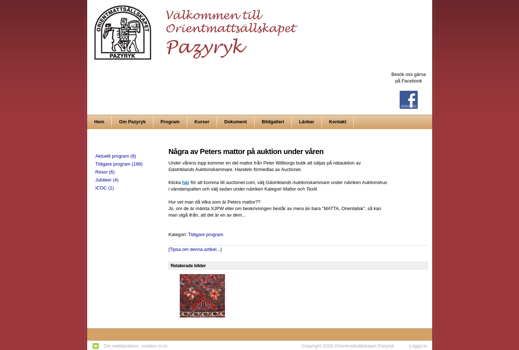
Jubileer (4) (107, 180)
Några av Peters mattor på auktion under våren (246, 151)
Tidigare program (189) (119, 164)
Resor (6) (105, 172)
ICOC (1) (104, 188)
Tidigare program (205, 234)
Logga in (418, 346)
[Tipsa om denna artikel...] (195, 249)
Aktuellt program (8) (115, 156)
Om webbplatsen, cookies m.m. (136, 346)
